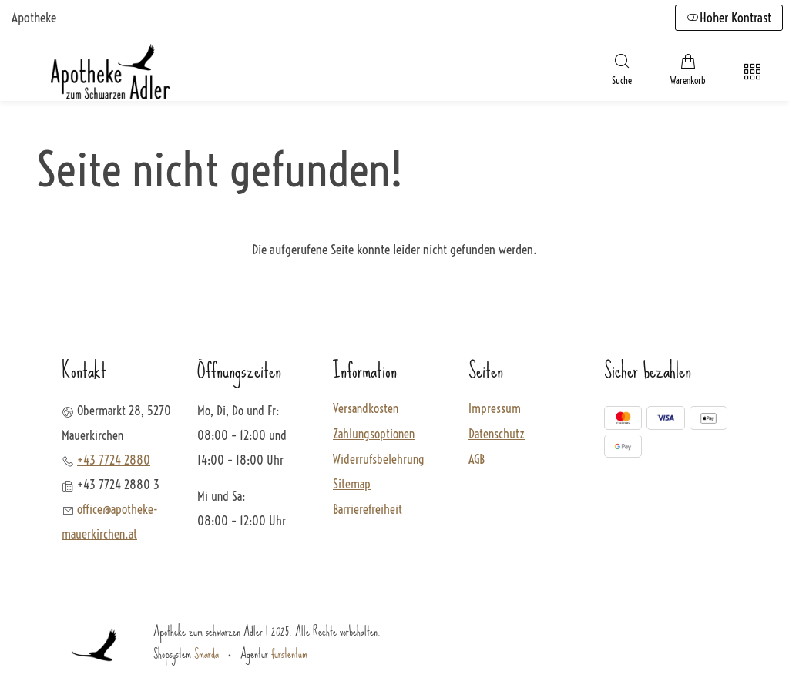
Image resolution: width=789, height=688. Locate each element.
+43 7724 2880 (113, 460)
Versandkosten (365, 409)
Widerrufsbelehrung (379, 460)
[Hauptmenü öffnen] (752, 72)
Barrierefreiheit (367, 510)
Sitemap (352, 485)
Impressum (494, 409)
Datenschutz (496, 434)
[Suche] (621, 71)
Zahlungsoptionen (374, 434)
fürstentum (289, 653)
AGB (476, 460)
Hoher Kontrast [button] (729, 17)
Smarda (206, 653)
